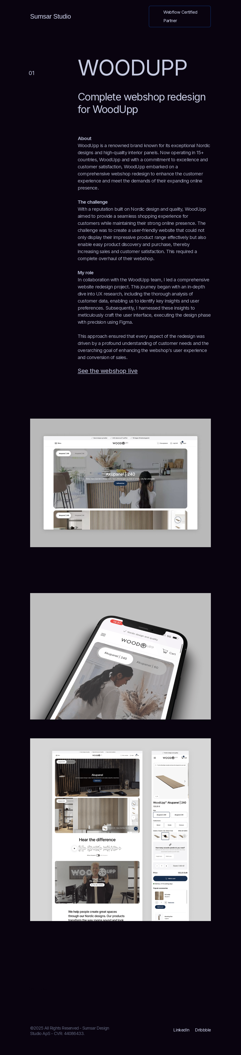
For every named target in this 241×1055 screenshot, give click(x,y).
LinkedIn (181, 1029)
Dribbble (203, 1029)
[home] (50, 16)
